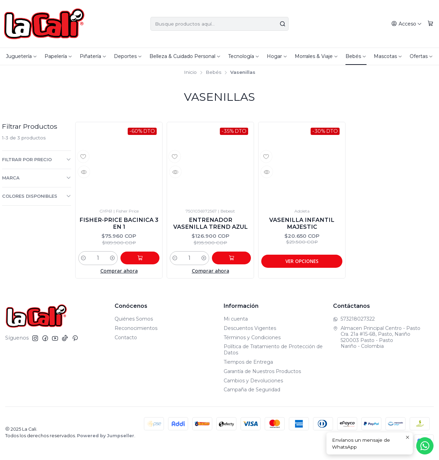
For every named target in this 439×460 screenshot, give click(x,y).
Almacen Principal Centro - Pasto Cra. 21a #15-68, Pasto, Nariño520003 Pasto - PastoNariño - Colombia (376, 339)
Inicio (190, 72)
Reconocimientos (136, 330)
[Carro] (431, 24)
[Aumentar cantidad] (120, 259)
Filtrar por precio (36, 159)
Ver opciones (302, 262)
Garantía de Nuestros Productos (262, 373)
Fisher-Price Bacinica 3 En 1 (119, 224)
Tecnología (244, 56)
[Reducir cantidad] (83, 259)
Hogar (277, 56)
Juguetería (21, 56)
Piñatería (93, 56)
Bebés (356, 56)
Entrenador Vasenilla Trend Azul (210, 224)
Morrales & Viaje (316, 56)
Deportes (128, 56)
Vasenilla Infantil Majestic (301, 224)
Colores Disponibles (36, 196)
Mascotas (388, 56)
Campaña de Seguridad (252, 392)
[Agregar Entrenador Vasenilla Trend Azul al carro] (235, 260)
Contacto (126, 339)
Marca (36, 177)
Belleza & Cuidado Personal (185, 56)
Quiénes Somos (134, 320)
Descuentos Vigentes (250, 330)
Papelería (58, 56)
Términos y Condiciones (252, 339)
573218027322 (354, 320)
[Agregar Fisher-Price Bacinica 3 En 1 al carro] (143, 260)
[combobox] (219, 24)
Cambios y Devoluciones (253, 382)
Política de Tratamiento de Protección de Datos (273, 351)
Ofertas (421, 56)
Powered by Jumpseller (105, 437)
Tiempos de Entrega (248, 364)
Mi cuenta (236, 320)
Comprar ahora (119, 273)
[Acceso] (407, 24)
